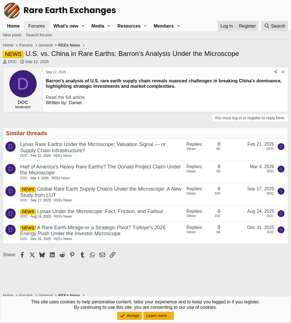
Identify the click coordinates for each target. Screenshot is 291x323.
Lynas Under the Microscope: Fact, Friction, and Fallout (100, 211)
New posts (12, 35)
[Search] (274, 26)
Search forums (39, 35)
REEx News (62, 156)
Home (13, 26)
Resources (129, 26)
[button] (83, 26)
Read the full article (65, 97)
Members (164, 26)
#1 (283, 72)
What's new (65, 26)
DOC (12, 61)
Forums (36, 26)
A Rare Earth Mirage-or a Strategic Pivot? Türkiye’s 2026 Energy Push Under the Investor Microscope (93, 231)
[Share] (275, 72)
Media (98, 26)
